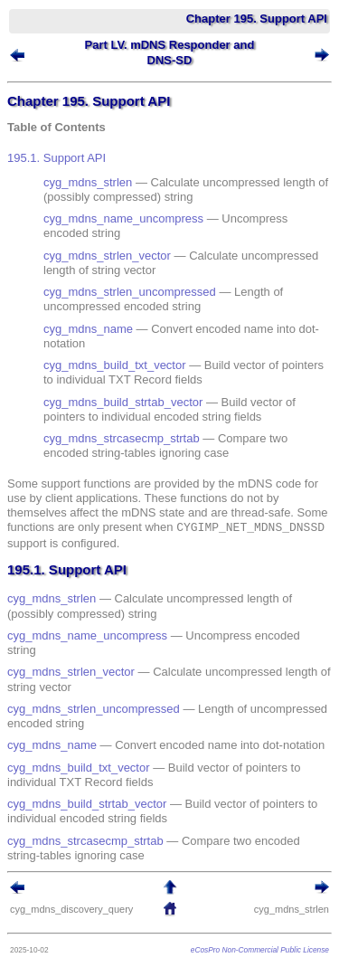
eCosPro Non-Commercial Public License (260, 949)
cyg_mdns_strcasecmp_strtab (121, 438)
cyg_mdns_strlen (87, 182)
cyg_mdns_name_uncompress (123, 218)
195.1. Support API (56, 158)
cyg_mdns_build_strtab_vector (122, 402)
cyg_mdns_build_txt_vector (114, 365)
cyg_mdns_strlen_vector (107, 255)
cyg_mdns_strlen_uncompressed (129, 292)
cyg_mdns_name (88, 329)
